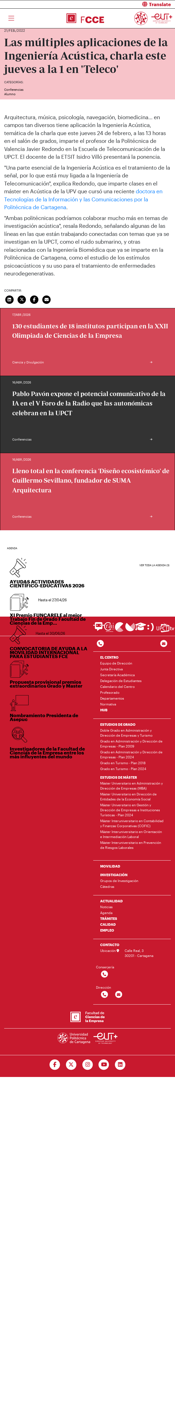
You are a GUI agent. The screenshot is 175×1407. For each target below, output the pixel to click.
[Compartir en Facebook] (34, 299)
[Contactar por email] (119, 995)
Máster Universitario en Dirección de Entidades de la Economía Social (128, 796)
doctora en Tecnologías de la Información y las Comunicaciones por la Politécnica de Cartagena (83, 199)
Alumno (10, 94)
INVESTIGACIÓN (113, 875)
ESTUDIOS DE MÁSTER (118, 777)
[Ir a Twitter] (71, 1064)
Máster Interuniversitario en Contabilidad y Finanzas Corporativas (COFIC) (132, 823)
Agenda (106, 913)
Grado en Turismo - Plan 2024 (123, 769)
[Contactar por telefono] (100, 644)
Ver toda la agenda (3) (154, 565)
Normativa (108, 704)
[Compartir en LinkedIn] (9, 299)
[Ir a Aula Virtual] (140, 629)
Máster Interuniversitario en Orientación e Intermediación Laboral (131, 834)
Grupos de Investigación (119, 881)
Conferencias (13, 89)
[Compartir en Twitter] (22, 299)
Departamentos (112, 698)
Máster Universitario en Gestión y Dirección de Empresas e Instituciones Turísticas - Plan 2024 (130, 810)
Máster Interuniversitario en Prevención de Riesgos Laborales (130, 845)
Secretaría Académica (117, 675)
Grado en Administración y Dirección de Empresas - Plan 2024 (131, 754)
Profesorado (109, 692)
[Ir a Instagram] (87, 1064)
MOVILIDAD (110, 866)
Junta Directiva (111, 669)
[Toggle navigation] (11, 18)
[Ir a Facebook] (55, 1064)
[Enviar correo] (46, 299)
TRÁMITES (108, 918)
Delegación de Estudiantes (121, 681)
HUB (103, 710)
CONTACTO (109, 945)
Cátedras (107, 886)
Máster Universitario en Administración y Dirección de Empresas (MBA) (131, 785)
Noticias (106, 907)
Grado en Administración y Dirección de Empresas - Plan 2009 (131, 743)
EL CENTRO (109, 657)
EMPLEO (107, 930)
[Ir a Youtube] (104, 1064)
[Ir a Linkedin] (120, 1064)
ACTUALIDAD (111, 901)
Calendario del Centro (117, 686)
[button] (133, 4)
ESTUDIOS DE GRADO (117, 724)
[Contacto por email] (164, 644)
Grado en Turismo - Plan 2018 (123, 763)
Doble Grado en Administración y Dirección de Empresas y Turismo (126, 732)
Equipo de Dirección (116, 663)
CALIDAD (108, 924)
